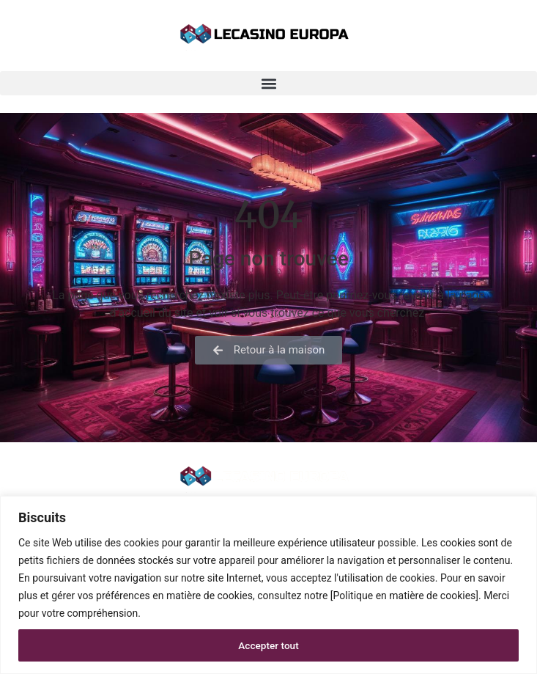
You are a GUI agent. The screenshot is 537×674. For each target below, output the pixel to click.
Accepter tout (268, 645)
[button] (268, 83)
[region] (268, 585)
